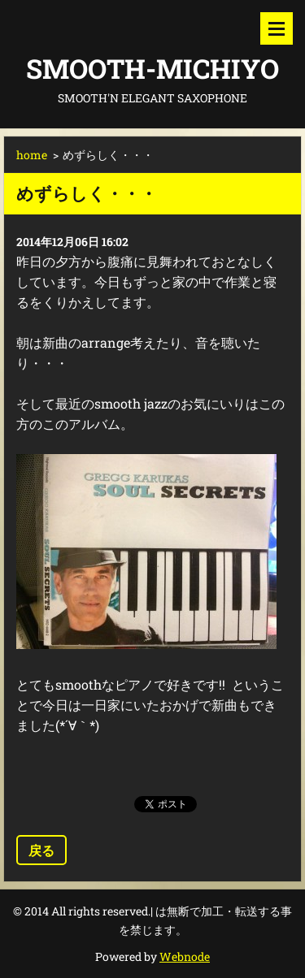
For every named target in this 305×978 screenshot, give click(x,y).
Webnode (184, 956)
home (31, 154)
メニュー (276, 28)
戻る (41, 850)
